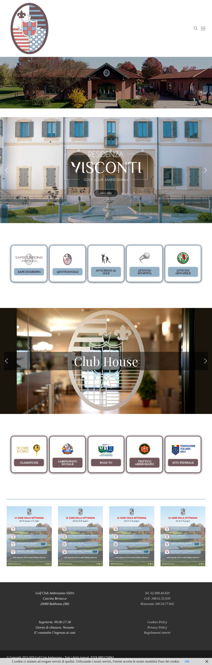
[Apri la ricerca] (196, 28)
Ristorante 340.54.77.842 (157, 604)
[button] (106, 170)
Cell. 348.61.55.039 (157, 598)
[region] (106, 267)
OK (187, 661)
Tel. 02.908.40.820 (157, 593)
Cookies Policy (157, 622)
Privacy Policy (157, 627)
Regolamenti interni (157, 632)
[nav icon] (203, 28)
